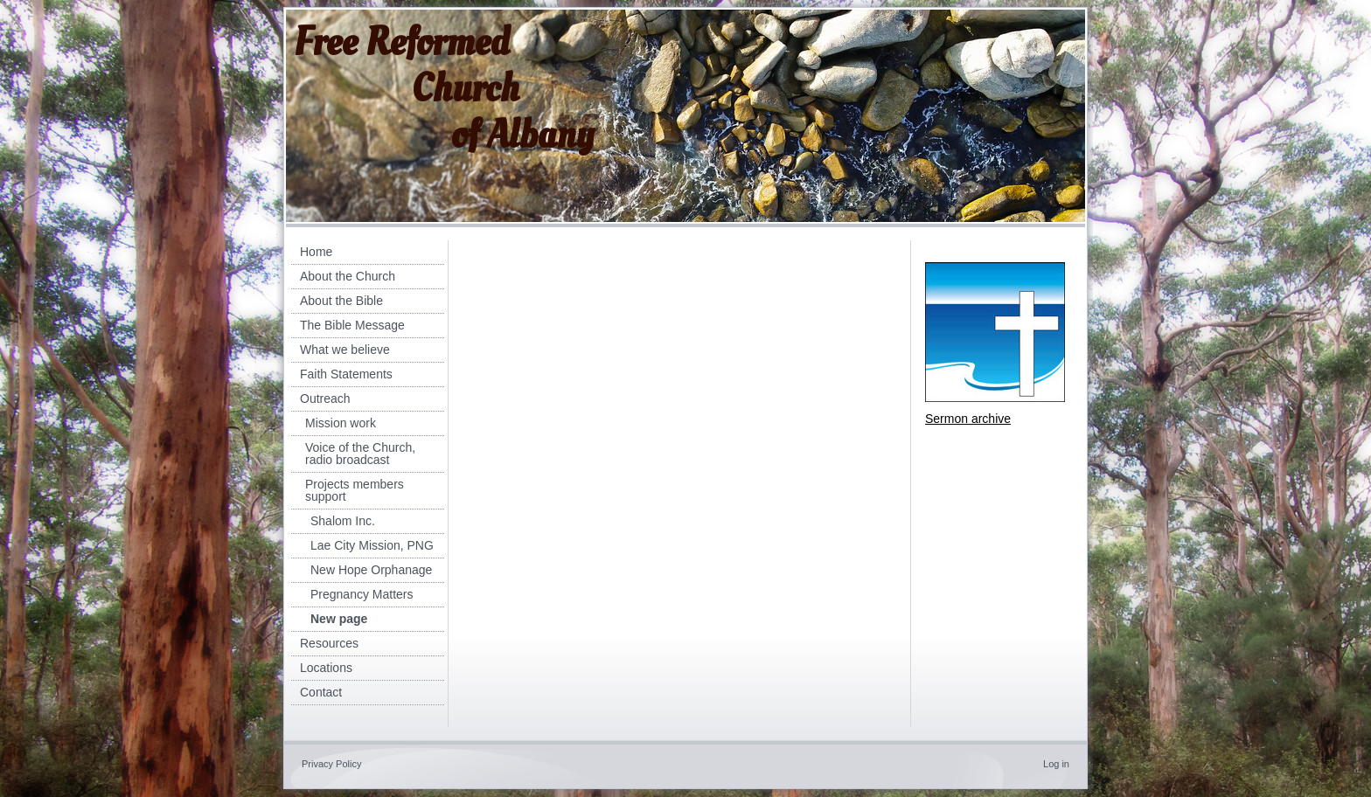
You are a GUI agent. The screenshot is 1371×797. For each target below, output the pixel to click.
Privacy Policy (331, 764)
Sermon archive (968, 419)
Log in (1056, 764)
